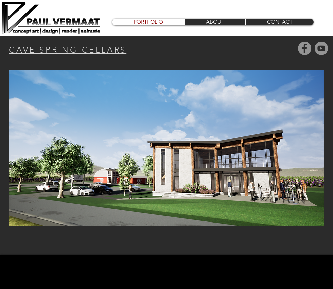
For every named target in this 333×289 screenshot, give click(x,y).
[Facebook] (304, 48)
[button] (166, 148)
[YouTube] (321, 48)
